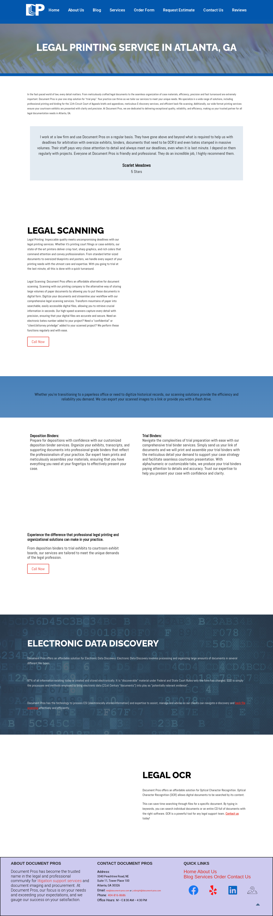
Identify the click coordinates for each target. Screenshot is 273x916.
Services (117, 10)
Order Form (144, 10)
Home (54, 10)
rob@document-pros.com (117, 890)
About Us (76, 10)
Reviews (239, 10)
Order (220, 876)
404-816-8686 (117, 895)
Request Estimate (179, 10)
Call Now (38, 341)
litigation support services (59, 880)
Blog (97, 10)
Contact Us (213, 10)
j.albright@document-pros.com (146, 890)
